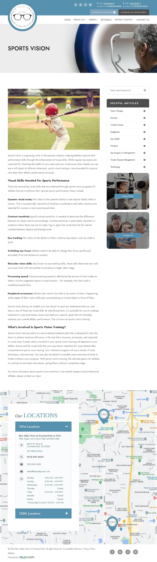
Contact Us (142, 19)
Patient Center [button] (124, 19)
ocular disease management (123, 161)
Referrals (106, 19)
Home (67, 19)
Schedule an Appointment (134, 12)
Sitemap (11, 553)
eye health (115, 139)
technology (116, 168)
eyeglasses (115, 132)
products (115, 146)
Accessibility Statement (72, 548)
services (114, 118)
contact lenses (117, 125)
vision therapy (117, 111)
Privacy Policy (89, 548)
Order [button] (93, 19)
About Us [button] (79, 19)
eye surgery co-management (124, 154)
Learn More (128, 197)
